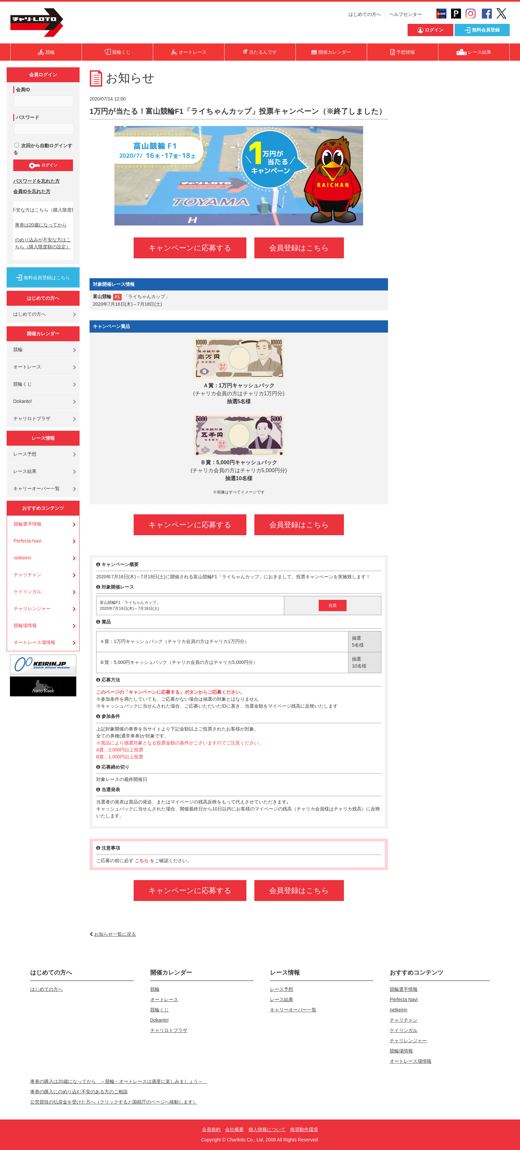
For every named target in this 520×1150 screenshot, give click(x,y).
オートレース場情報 (34, 642)
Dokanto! (22, 401)
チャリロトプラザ (31, 418)
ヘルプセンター (405, 14)
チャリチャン (27, 574)
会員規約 (211, 1129)
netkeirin (22, 557)
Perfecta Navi (27, 540)
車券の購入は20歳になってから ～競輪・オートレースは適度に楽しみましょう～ (118, 1081)
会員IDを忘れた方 (31, 191)
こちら (142, 860)
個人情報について (267, 1129)
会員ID (23, 89)
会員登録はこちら (299, 248)
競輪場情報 (25, 625)
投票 (333, 605)
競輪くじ (22, 384)
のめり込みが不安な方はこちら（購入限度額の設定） (43, 243)
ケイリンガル (27, 591)
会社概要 (234, 1129)
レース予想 (24, 454)
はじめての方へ (365, 14)
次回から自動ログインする (42, 149)
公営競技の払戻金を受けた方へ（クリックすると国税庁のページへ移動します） (113, 1102)
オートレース (27, 366)
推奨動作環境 (304, 1129)
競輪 (18, 349)
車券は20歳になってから (41, 224)
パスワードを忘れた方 (36, 181)
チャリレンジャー (32, 608)
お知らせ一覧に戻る (115, 934)
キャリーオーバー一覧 (36, 488)
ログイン (43, 165)
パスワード (27, 117)
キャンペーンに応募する (190, 248)
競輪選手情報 (27, 524)
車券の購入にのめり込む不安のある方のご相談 (79, 1091)
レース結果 (24, 471)
